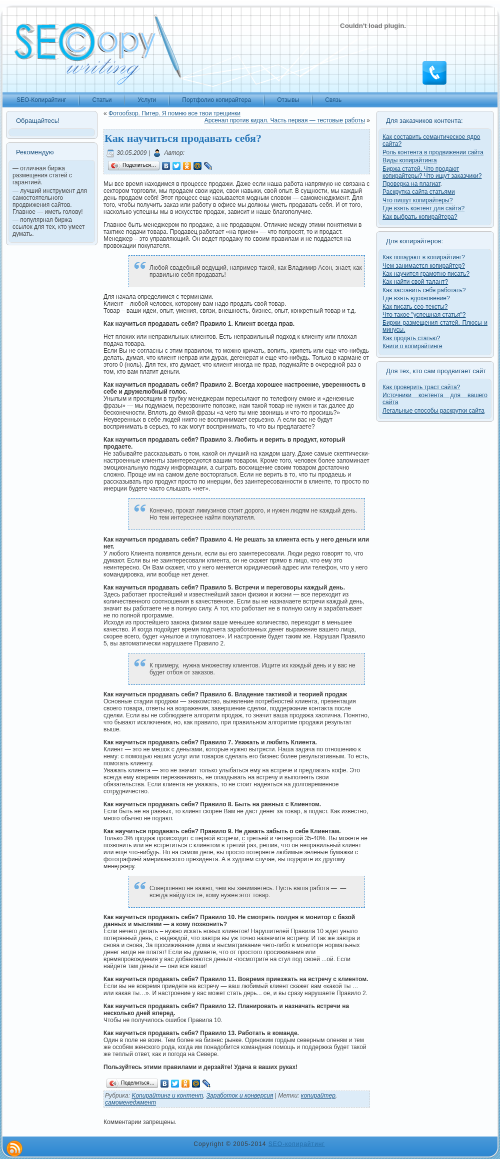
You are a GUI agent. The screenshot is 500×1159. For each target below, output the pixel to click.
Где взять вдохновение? (416, 298)
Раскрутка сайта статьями (418, 191)
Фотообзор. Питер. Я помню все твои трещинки (174, 113)
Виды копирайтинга (409, 160)
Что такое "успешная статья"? (424, 314)
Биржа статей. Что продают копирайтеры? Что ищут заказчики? (432, 172)
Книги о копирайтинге (412, 346)
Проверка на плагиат (411, 183)
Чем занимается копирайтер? (423, 265)
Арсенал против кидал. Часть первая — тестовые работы (284, 120)
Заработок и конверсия (240, 1095)
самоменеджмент (130, 1102)
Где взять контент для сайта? (423, 208)
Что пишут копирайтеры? (417, 200)
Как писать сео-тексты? (415, 306)
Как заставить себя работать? (424, 290)
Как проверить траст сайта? (421, 387)
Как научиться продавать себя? (183, 138)
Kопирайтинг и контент (167, 1095)
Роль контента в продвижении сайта (433, 152)
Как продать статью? (411, 338)
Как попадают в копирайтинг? (423, 257)
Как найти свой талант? (415, 281)
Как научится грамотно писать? (426, 273)
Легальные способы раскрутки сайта (433, 410)
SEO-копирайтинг (296, 1144)
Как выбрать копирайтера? (420, 216)
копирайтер (318, 1095)
